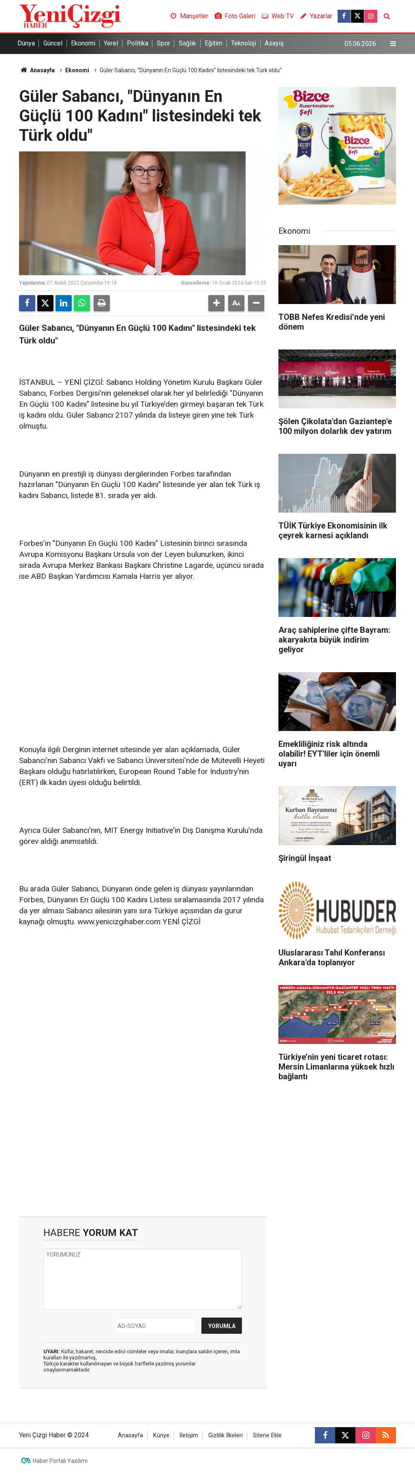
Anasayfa (37, 70)
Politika (137, 43)
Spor (163, 43)
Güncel (52, 43)
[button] (216, 303)
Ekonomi (83, 43)
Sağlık (187, 43)
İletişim (189, 1435)
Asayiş (274, 43)
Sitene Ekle (267, 1435)
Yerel (111, 43)
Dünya (26, 43)
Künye (161, 1435)
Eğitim (213, 43)
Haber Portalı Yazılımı (60, 1461)
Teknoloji (243, 43)
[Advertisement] (142, 652)
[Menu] (393, 44)
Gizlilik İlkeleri (225, 1435)
